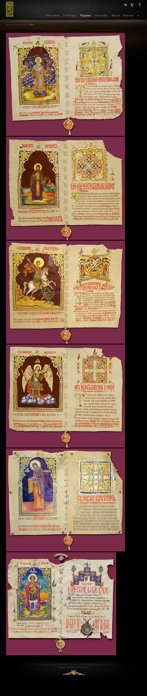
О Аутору (69, 15)
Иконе (31, 25)
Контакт (128, 15)
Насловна (53, 15)
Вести (116, 15)
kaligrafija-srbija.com (13, 25)
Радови (85, 15)
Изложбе (101, 15)
